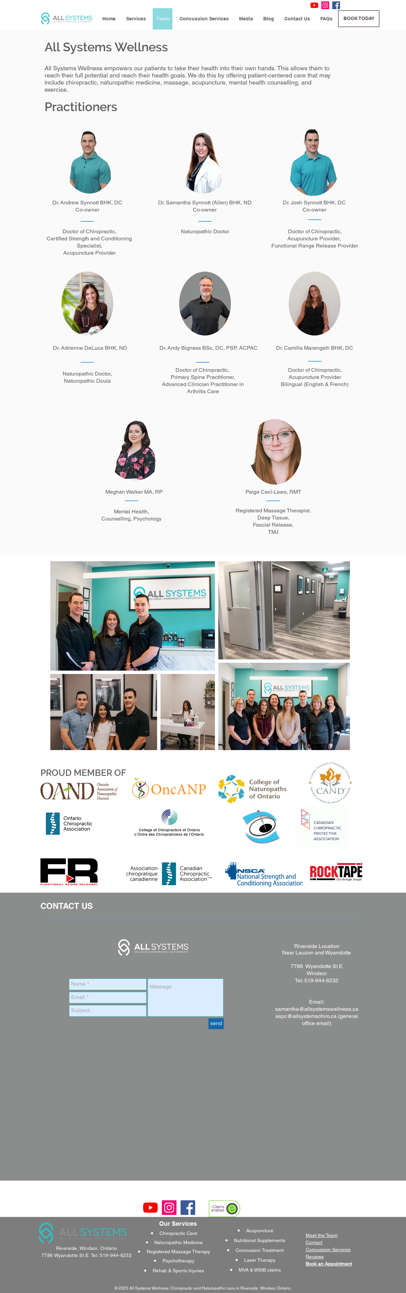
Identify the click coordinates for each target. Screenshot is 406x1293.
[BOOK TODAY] (358, 18)
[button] (135, 19)
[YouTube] (314, 5)
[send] (216, 1023)
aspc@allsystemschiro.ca (306, 1016)
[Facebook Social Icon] (336, 5)
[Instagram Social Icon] (325, 5)
